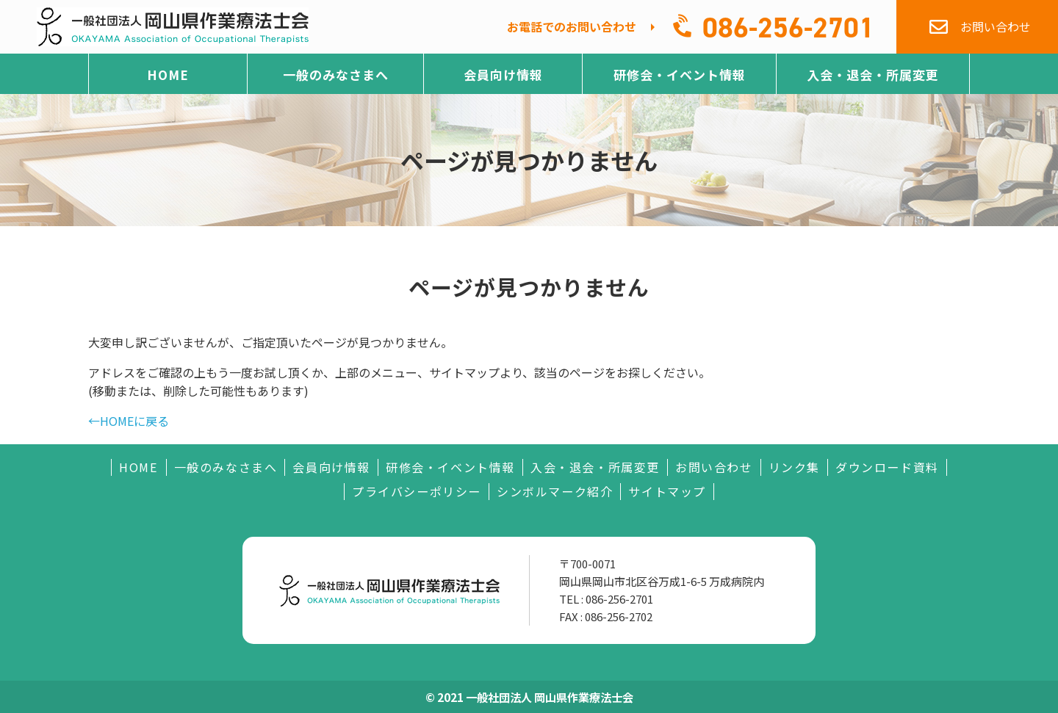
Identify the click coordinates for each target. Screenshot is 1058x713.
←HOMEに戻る (128, 421)
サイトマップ (667, 491)
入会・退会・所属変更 (873, 74)
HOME (168, 74)
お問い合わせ (714, 467)
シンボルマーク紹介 (555, 491)
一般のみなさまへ (336, 74)
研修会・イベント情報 (679, 74)
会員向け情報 (503, 74)
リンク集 (794, 467)
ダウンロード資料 (887, 467)
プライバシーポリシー (416, 491)
